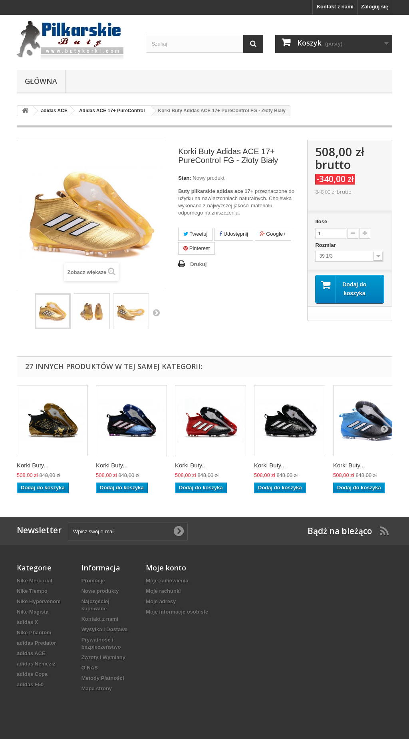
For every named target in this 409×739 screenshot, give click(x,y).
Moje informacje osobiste (177, 612)
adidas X (27, 622)
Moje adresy (161, 601)
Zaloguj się (374, 7)
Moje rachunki (163, 591)
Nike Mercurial (34, 581)
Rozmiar (326, 245)
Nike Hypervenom (39, 601)
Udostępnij (233, 234)
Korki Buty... (33, 465)
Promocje (93, 581)
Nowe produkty (100, 591)
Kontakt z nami (335, 7)
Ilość (321, 221)
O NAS (89, 668)
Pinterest (196, 248)
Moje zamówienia (167, 581)
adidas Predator (36, 643)
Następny (156, 312)
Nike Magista (32, 612)
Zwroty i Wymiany (103, 657)
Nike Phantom (34, 633)
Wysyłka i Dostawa (104, 629)
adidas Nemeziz (36, 664)
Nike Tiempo (32, 591)
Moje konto (166, 567)
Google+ (273, 234)
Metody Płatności (102, 678)
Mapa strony (96, 688)
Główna (41, 81)
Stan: (184, 178)
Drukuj (198, 264)
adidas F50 (30, 684)
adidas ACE (31, 653)
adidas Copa (32, 674)
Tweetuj (195, 234)
